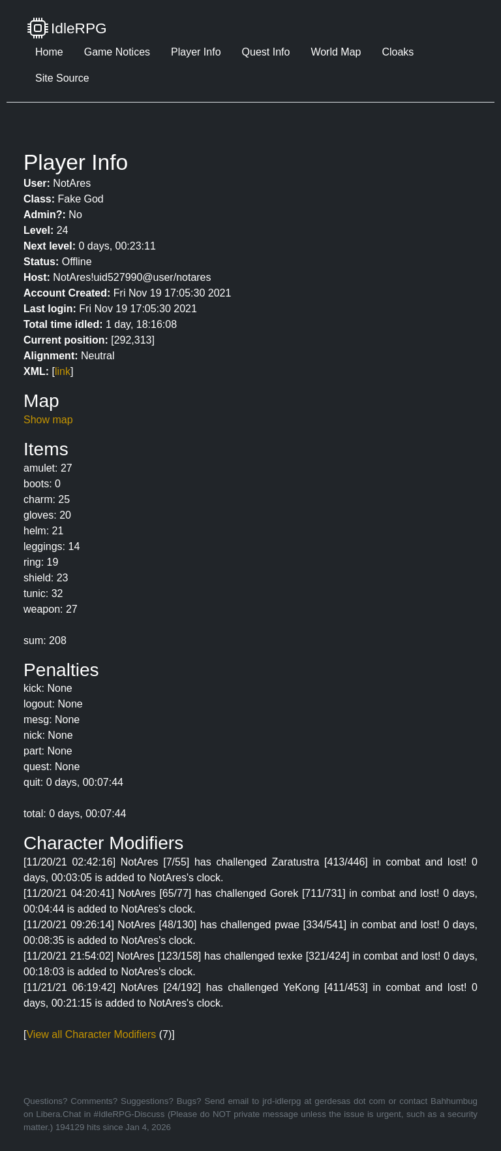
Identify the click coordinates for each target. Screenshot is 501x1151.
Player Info (195, 51)
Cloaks (398, 51)
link (62, 371)
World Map (336, 51)
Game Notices (117, 51)
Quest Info (266, 51)
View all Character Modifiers (91, 1034)
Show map (48, 419)
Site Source (62, 78)
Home (49, 51)
